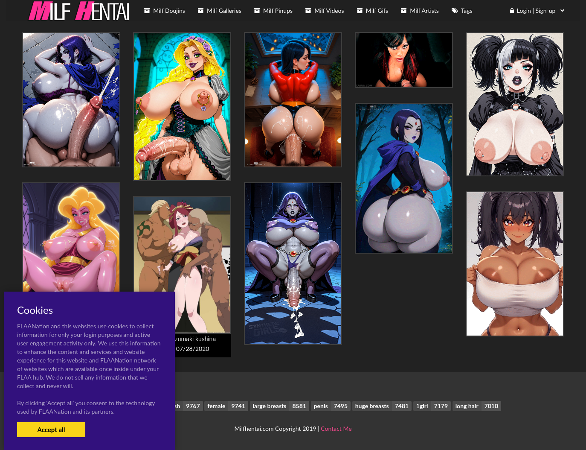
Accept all (51, 429)
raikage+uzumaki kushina (182, 339)
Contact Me (336, 428)
